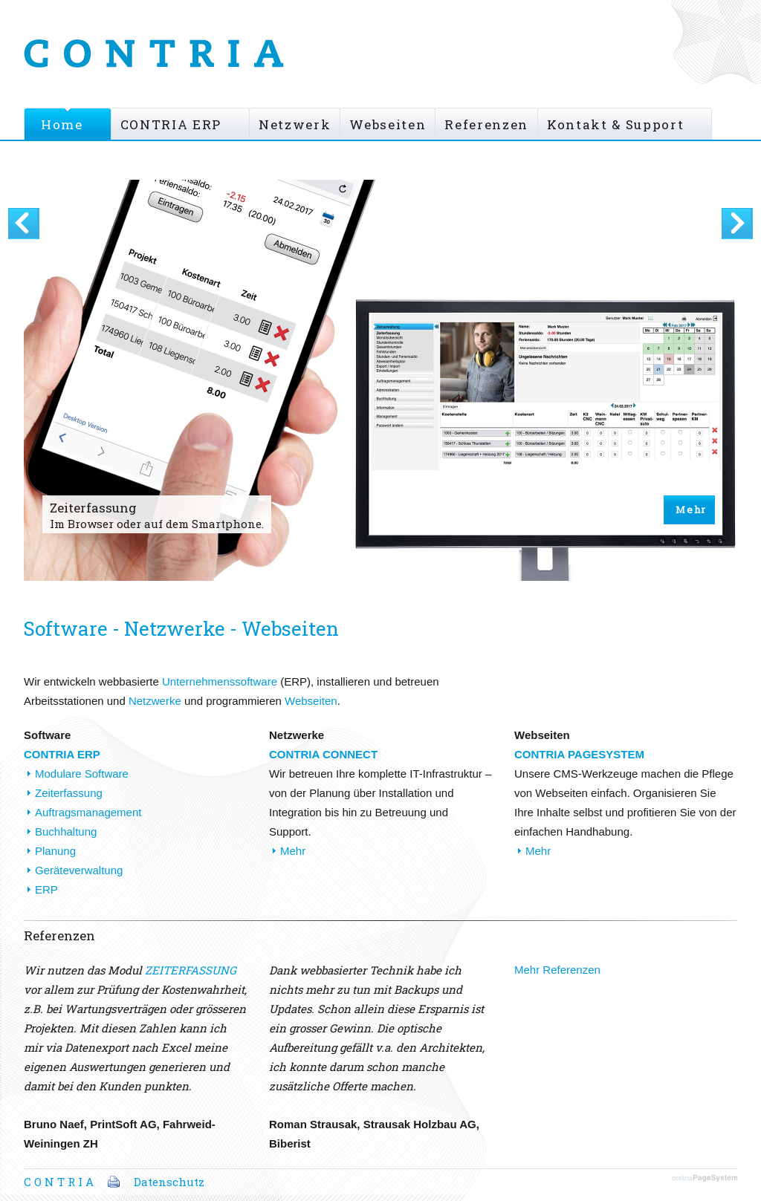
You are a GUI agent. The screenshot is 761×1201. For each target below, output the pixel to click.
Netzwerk (295, 124)
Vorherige (23, 223)
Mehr (691, 509)
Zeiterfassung (69, 793)
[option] (380, 399)
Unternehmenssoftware (219, 681)
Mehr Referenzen (557, 969)
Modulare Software (82, 773)
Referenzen (486, 124)
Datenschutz (169, 1181)
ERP (46, 889)
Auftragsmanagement (88, 812)
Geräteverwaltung (79, 870)
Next (737, 223)
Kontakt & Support (615, 124)
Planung (55, 850)
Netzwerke (155, 700)
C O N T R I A (59, 1181)
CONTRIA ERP (170, 124)
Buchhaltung (66, 831)
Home (62, 124)
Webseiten (387, 124)
